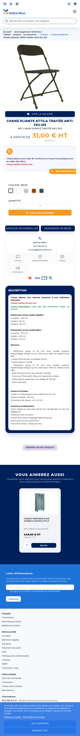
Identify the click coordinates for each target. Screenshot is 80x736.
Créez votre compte (12, 686)
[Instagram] (69, 4)
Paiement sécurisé (11, 648)
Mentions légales (10, 640)
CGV (4, 652)
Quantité (14, 201)
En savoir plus (63, 171)
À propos (6, 644)
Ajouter (43, 546)
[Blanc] (19, 191)
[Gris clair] (26, 191)
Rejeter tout (40, 731)
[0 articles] (17, 3)
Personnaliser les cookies (34, 717)
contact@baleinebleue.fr (40, 250)
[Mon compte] (11, 4)
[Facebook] (75, 4)
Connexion (7, 682)
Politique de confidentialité (15, 656)
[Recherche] (40, 21)
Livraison (6, 636)
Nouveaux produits (11, 621)
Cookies (6, 660)
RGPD (5, 664)
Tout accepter (40, 723)
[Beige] (11, 191)
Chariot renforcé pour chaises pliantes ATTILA (36, 520)
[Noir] (42, 191)
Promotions (8, 617)
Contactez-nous (10, 668)
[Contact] (5, 4)
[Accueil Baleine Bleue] (36, 12)
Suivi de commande (11, 678)
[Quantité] (39, 205)
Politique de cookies (12, 717)
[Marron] (34, 191)
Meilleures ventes (11, 625)
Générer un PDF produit (40, 448)
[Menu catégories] (74, 11)
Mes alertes (8, 690)
